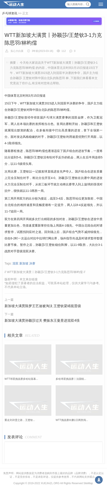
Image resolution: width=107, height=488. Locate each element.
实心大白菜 (17, 51)
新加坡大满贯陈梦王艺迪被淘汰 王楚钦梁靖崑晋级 (43, 306)
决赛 (32, 263)
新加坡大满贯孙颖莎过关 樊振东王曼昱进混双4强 (42, 320)
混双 (15, 263)
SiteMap (88, 483)
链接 (35, 279)
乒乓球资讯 (9, 13)
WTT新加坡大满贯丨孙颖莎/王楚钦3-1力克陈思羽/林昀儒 (45, 272)
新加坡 (23, 263)
